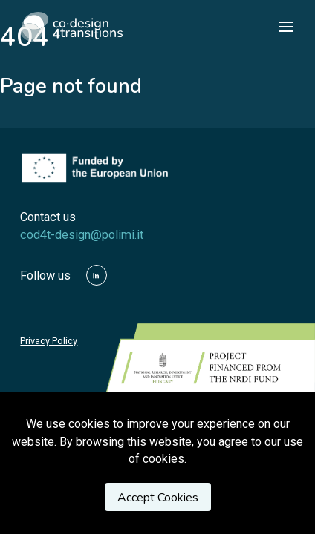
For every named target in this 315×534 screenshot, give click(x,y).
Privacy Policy (48, 340)
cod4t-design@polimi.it (81, 235)
